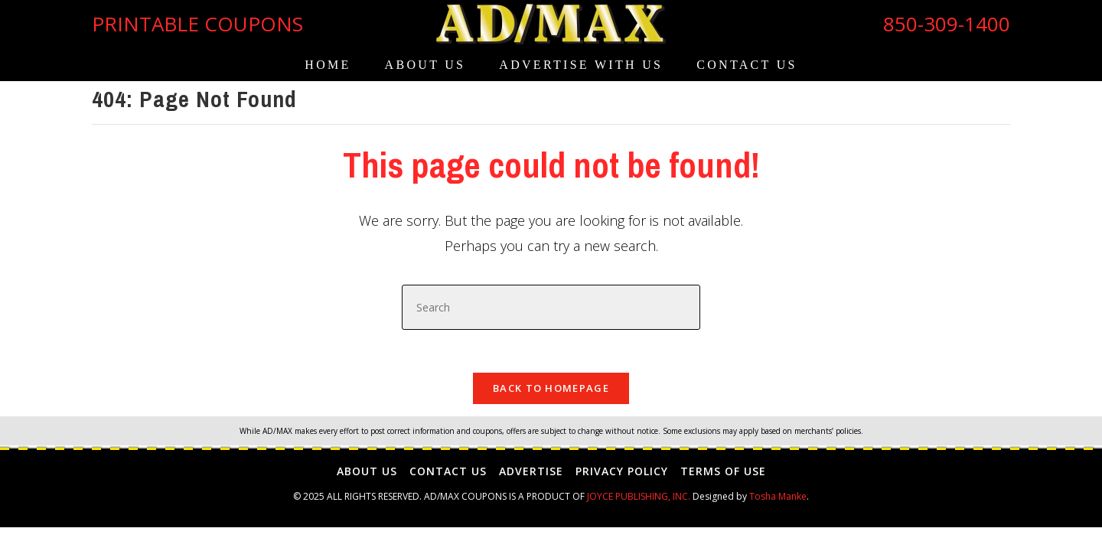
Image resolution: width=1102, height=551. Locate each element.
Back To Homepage (551, 392)
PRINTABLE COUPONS (197, 23)
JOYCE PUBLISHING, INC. (638, 500)
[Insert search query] (551, 307)
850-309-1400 (946, 23)
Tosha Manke (778, 500)
